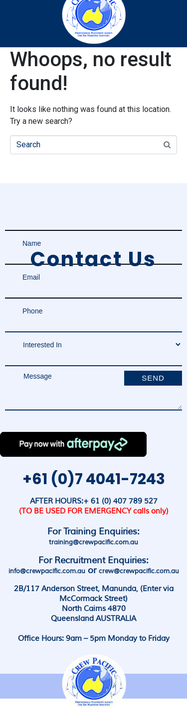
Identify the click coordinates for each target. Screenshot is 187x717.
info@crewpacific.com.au (46, 571)
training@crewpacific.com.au (93, 542)
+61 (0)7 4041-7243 (93, 479)
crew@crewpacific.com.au (139, 571)
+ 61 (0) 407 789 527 (120, 501)
